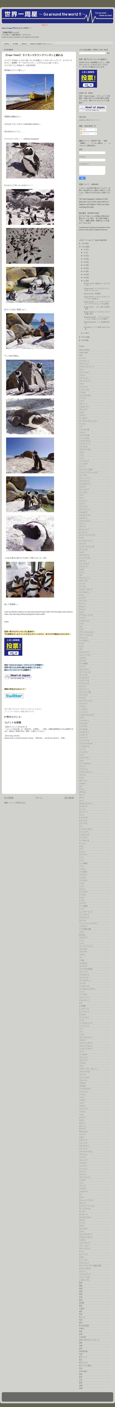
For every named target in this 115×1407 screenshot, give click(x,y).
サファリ (82, 666)
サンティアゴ (84, 681)
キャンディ (83, 601)
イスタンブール (85, 441)
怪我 (80, 1294)
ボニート (82, 1126)
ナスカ (81, 900)
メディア (82, 1186)
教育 (80, 1306)
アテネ (81, 384)
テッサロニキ (84, 840)
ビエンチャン (84, 1000)
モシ (80, 1194)
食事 (80, 1334)
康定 (80, 1311)
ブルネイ (82, 1083)
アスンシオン (84, 378)
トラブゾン (83, 875)
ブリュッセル (84, 1077)
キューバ (82, 604)
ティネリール (84, 835)
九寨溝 (81, 1308)
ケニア (81, 643)
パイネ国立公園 (85, 929)
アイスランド (84, 361)
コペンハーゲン (85, 655)
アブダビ (82, 392)
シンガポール (84, 746)
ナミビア (82, 903)
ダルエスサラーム (85, 803)
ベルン (81, 1114)
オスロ (81, 538)
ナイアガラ (83, 892)
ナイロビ (82, 895)
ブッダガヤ (83, 1054)
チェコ (81, 815)
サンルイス (83, 703)
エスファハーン (85, 509)
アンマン (82, 424)
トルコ (81, 883)
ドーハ (81, 860)
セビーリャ (83, 780)
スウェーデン (84, 758)
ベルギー (82, 1106)
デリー (81, 849)
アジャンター (84, 372)
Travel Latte (83, 352)
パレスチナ (83, 966)
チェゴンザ (83, 818)
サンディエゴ (84, 683)
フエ (80, 1032)
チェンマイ (83, 823)
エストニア (83, 507)
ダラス (81, 798)
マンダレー (83, 1163)
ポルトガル (83, 1131)
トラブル (82, 878)
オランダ (82, 544)
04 (84, 274)
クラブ (81, 629)
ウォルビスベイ (85, 484)
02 (84, 281)
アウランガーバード (86, 367)
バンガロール (84, 975)
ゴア (80, 649)
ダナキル (82, 792)
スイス (81, 755)
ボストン (82, 1123)
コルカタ (82, 658)
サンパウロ (83, 695)
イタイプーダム (85, 449)
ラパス (81, 1231)
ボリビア (82, 1129)
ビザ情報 (82, 1006)
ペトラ (81, 1097)
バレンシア (83, 972)
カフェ (81, 572)
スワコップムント (85, 772)
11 (84, 252)
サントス (82, 686)
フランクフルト (85, 1072)
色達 (80, 1331)
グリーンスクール (85, 635)
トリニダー (83, 880)
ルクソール (83, 1254)
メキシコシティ (85, 1177)
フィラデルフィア (85, 1023)
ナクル (81, 898)
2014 (84, 337)
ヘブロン (82, 1100)
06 (84, 268)
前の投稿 (69, 798)
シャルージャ (84, 732)
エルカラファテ (85, 515)
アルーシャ (83, 404)
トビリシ (82, 869)
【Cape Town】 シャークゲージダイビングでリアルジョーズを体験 (96, 303)
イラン (81, 455)
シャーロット (84, 721)
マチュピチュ (84, 1146)
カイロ (81, 552)
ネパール (82, 920)
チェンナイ (83, 820)
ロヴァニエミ (84, 1263)
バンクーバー (84, 977)
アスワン (82, 375)
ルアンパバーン (85, 1249)
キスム (81, 595)
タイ (80, 786)
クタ (80, 626)
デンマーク (83, 855)
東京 (80, 1360)
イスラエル (83, 447)
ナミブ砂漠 (83, 906)
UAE (80, 355)
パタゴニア (83, 937)
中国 (80, 1354)
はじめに (82, 935)
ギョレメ (82, 606)
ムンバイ (82, 1171)
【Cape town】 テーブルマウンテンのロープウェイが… (96, 289)
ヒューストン (84, 1012)
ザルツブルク (84, 669)
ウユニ (81, 498)
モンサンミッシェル (86, 1206)
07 (84, 265)
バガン (81, 932)
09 (84, 259)
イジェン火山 (84, 438)
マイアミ (82, 1134)
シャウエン (83, 726)
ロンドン (82, 1271)
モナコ (81, 1197)
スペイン (82, 766)
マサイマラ (83, 1140)
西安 (80, 1348)
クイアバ (82, 618)
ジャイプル (83, 723)
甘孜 (80, 1297)
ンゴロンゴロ (84, 1280)
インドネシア (84, 461)
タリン (81, 800)
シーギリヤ (83, 709)
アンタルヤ (83, 418)
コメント (84, 133)
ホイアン (82, 1117)
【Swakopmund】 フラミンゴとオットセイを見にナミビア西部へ (96, 318)
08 (84, 262)
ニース (81, 909)
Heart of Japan (84, 350)
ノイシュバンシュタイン (88, 923)
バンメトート (84, 997)
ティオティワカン (85, 829)
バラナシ (82, 955)
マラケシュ (83, 1154)
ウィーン (82, 467)
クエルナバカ (84, 621)
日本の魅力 (83, 1371)
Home (6, 44)
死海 (80, 1320)
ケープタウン (15, 711)
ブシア (81, 1052)
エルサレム (83, 518)
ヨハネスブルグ (85, 1217)
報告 (80, 1377)
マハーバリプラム (85, 1151)
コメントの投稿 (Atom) (17, 803)
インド (81, 458)
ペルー (81, 1103)
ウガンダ (82, 487)
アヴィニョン (84, 364)
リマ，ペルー (84, 1246)
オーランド (83, 532)
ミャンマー (83, 1166)
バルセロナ (83, 963)
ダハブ (81, 795)
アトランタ (83, 387)
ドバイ (81, 866)
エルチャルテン (85, 521)
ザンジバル (83, 675)
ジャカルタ (83, 729)
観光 (23, 711)
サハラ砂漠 (83, 664)
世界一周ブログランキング (89, 1340)
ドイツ (81, 857)
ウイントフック (85, 478)
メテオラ (82, 1189)
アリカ (81, 401)
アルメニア (83, 409)
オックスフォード (85, 541)
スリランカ (83, 769)
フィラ (81, 1020)
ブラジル (82, 1063)
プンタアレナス (85, 1089)
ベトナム (82, 1094)
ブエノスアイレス (85, 1037)
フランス (82, 1074)
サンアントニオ (85, 672)
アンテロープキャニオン (88, 421)
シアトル (82, 706)
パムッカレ (83, 949)
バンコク (82, 983)
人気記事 (82, 1337)
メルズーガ (83, 1191)
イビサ (81, 452)
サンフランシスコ (85, 701)
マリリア (82, 1157)
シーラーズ (83, 712)
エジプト (82, 504)
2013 (84, 340)
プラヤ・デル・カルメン (88, 1069)
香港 (80, 1314)
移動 (80, 1286)
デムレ (81, 846)
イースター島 (84, 429)
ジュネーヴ (83, 735)
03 (84, 277)
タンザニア (83, 806)
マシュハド (83, 1143)
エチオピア (83, 512)
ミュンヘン (83, 1169)
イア (80, 427)
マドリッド (83, 1149)
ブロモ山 (82, 1086)
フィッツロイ (84, 1017)
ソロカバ (82, 783)
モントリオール (85, 1209)
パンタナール (84, 986)
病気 (80, 1374)
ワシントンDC (84, 1277)
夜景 (80, 1383)
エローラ (82, 527)
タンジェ (82, 809)
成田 (80, 1343)
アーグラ (82, 358)
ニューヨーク (84, 915)
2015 (84, 247)
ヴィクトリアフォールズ (88, 472)
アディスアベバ (85, 381)
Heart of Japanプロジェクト (41, 44)
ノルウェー (83, 926)
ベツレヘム (83, 1092)
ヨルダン (82, 1220)
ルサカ (81, 1257)
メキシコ (82, 1174)
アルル (81, 412)
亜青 (80, 1283)
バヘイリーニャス (85, 946)
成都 (80, 1346)
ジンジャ (82, 749)
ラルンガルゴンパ (85, 1234)
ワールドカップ (85, 1274)
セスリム (82, 775)
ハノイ (81, 940)
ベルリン (82, 1112)
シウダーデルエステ (86, 715)
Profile (15, 44)
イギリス (82, 432)
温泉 (80, 1291)
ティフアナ (83, 838)
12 (84, 249)
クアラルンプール (85, 615)
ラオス (81, 1226)
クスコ (81, 624)
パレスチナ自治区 (85, 969)
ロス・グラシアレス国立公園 (90, 1266)
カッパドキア (84, 564)
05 (84, 271)
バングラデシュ (85, 980)
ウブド (81, 495)
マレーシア (83, 1160)
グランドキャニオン (86, 632)
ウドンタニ (83, 492)
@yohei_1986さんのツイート (90, 120)
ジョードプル (84, 741)
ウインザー (83, 475)
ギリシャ (82, 609)
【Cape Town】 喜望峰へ (92, 294)
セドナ (81, 778)
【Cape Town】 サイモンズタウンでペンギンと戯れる (96, 298)
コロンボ (82, 661)
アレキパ (82, 415)
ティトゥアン (84, 832)
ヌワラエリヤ (84, 917)
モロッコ (82, 1203)
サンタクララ (84, 678)
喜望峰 (81, 1303)
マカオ (81, 1137)
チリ (80, 826)
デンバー (82, 852)
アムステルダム (85, 395)
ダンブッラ (83, 812)
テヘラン (82, 843)
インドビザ (83, 464)
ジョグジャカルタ (85, 743)
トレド (81, 886)
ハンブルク (83, 994)
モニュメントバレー (86, 1200)
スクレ (81, 761)
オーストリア (84, 529)
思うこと (82, 1317)
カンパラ (82, 586)
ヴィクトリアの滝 (85, 469)
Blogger (102, 1398)
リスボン (82, 1240)
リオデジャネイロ (85, 1237)
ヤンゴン (82, 1211)
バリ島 (81, 960)
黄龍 (80, 1288)
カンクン (82, 584)
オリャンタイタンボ (86, 546)
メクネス (82, 1180)
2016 (84, 243)
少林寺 (81, 1328)
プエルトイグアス (85, 1043)
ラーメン (82, 1223)
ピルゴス (82, 1014)
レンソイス (83, 1260)
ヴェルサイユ (84, 481)
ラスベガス (83, 1228)
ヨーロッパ (83, 1214)
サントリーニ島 (85, 692)
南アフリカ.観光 (85, 1365)
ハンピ (81, 992)
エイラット (83, 501)
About (24, 44)
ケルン (81, 646)
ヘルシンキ (83, 1109)
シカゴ (81, 718)
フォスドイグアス (85, 1049)
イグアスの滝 (84, 435)
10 (84, 256)
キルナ (81, 612)
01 (84, 333)
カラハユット (84, 578)
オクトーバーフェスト (87, 535)
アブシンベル (84, 390)
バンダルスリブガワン (87, 989)
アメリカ (82, 398)
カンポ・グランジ (85, 589)
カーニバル (83, 549)
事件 (80, 1323)
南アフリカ (30, 711)
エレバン (82, 524)
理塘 (80, 1388)
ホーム (39, 798)
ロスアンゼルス (85, 1268)
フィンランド (84, 1026)
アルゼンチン (84, 407)
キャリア (82, 598)
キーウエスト (84, 592)
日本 (80, 1368)
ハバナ (81, 943)
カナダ (81, 569)
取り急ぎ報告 (84, 1326)
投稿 (83, 129)
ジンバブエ (83, 752)
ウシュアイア (84, 489)
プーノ (81, 1029)
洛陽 (80, 1385)
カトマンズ (83, 566)
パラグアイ (83, 952)
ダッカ (81, 789)
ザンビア (82, 698)
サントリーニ (84, 689)
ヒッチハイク (84, 1009)
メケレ (81, 1183)
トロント (82, 889)
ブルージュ (83, 1080)
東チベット (83, 1357)
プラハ (81, 1066)
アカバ (81, 370)
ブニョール (83, 1057)
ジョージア (83, 738)
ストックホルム (85, 763)
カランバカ (83, 581)
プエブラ (82, 1040)
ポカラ (81, 1120)
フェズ (81, 1035)
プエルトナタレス (85, 1046)
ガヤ (80, 575)
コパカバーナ (84, 652)
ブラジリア (83, 1060)
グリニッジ (83, 638)
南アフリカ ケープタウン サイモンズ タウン (25, 709)
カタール (82, 561)
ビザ (80, 1003)
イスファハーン (85, 444)
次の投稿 (8, 798)
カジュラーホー (85, 558)
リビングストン (85, 1243)
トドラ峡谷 (83, 863)
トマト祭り (83, 872)
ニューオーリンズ (85, 912)
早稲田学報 (83, 1351)
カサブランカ (84, 555)
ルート (81, 1251)
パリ (80, 957)
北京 (80, 1380)
